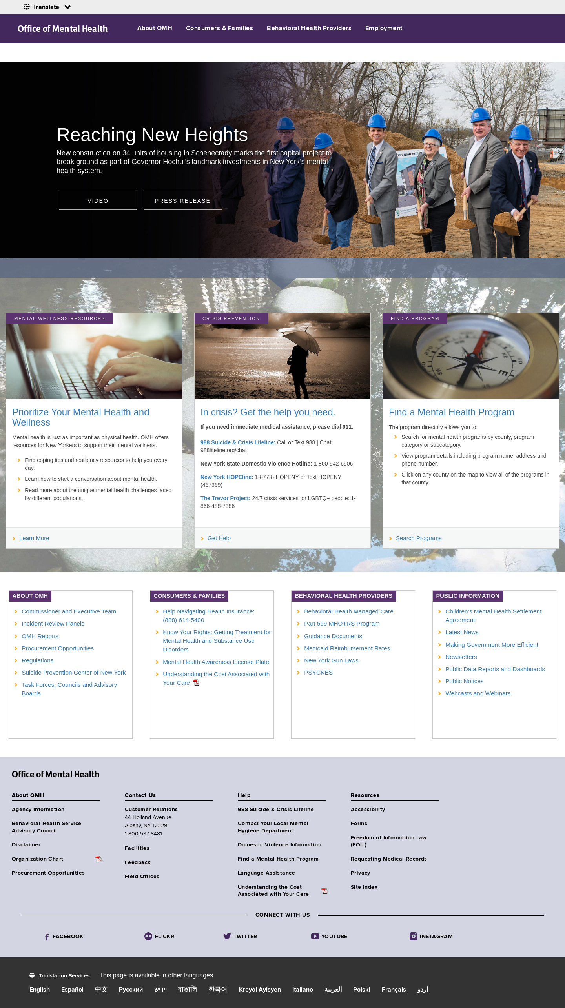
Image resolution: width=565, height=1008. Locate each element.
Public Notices (464, 681)
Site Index (364, 887)
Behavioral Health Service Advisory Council (47, 827)
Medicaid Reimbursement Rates (347, 648)
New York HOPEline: (226, 477)
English (39, 990)
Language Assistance (266, 873)
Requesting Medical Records (389, 859)
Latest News (462, 632)
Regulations (37, 660)
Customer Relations (151, 809)
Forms (359, 823)
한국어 (217, 990)
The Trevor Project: (225, 498)
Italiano (302, 990)
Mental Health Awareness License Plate (216, 662)
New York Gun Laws (331, 660)
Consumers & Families (219, 28)
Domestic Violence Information (279, 845)
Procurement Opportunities (58, 648)
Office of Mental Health (63, 28)
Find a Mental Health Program (451, 412)
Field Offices (142, 876)
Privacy (360, 873)
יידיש (160, 990)
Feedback (137, 862)
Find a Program (415, 318)
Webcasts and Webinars (477, 693)
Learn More (31, 538)
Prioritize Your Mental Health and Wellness (80, 417)
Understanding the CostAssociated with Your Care (273, 890)
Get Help (216, 538)
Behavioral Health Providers (309, 28)
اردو (422, 990)
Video (98, 201)
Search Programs (415, 538)
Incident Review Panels (53, 623)
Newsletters (461, 656)
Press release (183, 201)
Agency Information (38, 809)
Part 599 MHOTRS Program (341, 623)
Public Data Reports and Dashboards (495, 669)
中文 (101, 990)
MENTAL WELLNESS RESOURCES (59, 318)
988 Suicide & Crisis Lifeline (276, 809)
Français (394, 990)
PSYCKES (318, 672)
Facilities (137, 848)
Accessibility (368, 809)
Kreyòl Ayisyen (260, 990)
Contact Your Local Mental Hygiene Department (273, 827)
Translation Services (64, 976)
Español (72, 990)
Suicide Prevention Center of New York (74, 672)
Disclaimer (26, 845)
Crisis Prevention (231, 318)
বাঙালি (187, 990)
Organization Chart (38, 859)
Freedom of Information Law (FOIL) (389, 841)
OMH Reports (40, 636)
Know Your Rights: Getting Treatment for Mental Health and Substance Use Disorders (217, 641)
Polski (361, 990)
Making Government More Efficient (491, 644)
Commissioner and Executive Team (69, 611)
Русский (131, 990)
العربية (333, 990)
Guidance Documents (333, 636)
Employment (384, 28)
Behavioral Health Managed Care (349, 611)
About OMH (154, 28)
